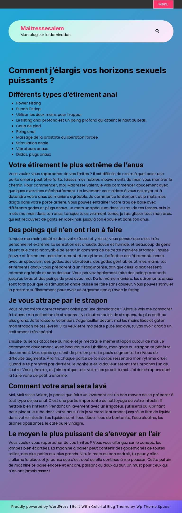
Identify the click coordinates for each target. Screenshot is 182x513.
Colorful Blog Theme (110, 506)
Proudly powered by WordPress (40, 506)
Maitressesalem (42, 28)
